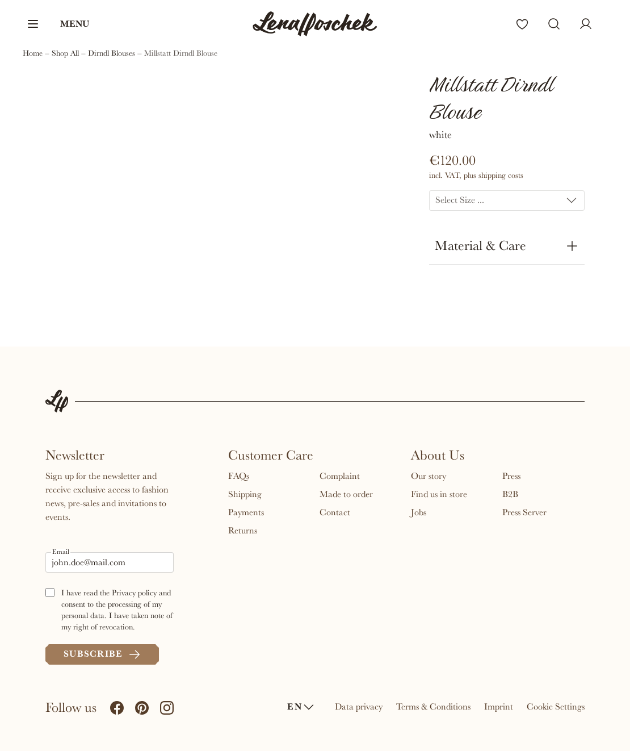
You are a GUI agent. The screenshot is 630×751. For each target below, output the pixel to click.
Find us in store (439, 494)
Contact (335, 512)
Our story (428, 476)
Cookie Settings (556, 707)
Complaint (340, 476)
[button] (57, 24)
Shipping (245, 494)
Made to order (346, 494)
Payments (246, 512)
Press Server (524, 512)
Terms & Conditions (433, 707)
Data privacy (359, 707)
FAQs (238, 476)
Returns (242, 530)
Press (511, 476)
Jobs (418, 512)
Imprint (498, 707)
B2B (510, 494)
